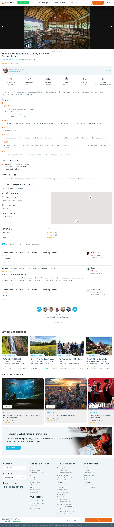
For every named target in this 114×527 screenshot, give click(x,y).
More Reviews (57, 322)
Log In (86, 3)
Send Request (13, 448)
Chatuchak (19, 116)
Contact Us (23, 3)
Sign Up (98, 3)
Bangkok (20, 114)
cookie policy (85, 525)
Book (98, 520)
